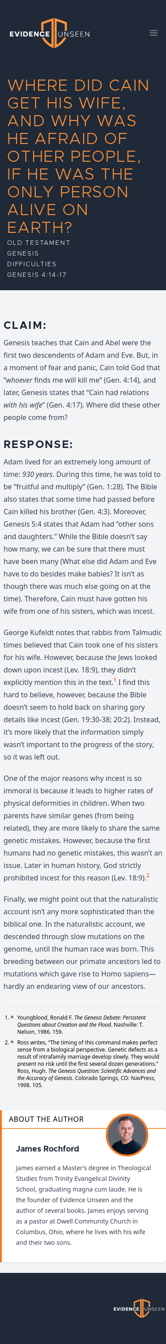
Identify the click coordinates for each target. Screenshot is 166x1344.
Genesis (23, 254)
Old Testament (38, 243)
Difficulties (32, 264)
